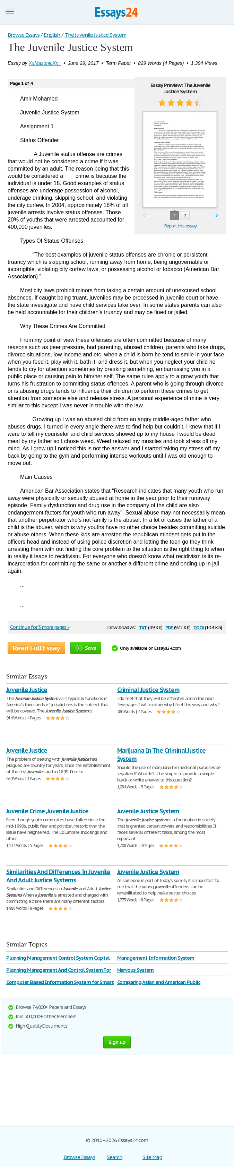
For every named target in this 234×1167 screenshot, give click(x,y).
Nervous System (135, 970)
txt (143, 627)
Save (86, 648)
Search (114, 1157)
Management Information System (155, 957)
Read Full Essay (36, 647)
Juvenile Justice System (148, 811)
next (216, 215)
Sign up (117, 1042)
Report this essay (180, 226)
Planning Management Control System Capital (58, 957)
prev (144, 215)
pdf (169, 627)
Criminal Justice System (148, 690)
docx (198, 627)
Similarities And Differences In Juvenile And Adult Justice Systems (58, 876)
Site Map (152, 1157)
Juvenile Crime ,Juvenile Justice (47, 811)
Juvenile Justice (26, 690)
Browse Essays (79, 1157)
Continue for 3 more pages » (39, 627)
